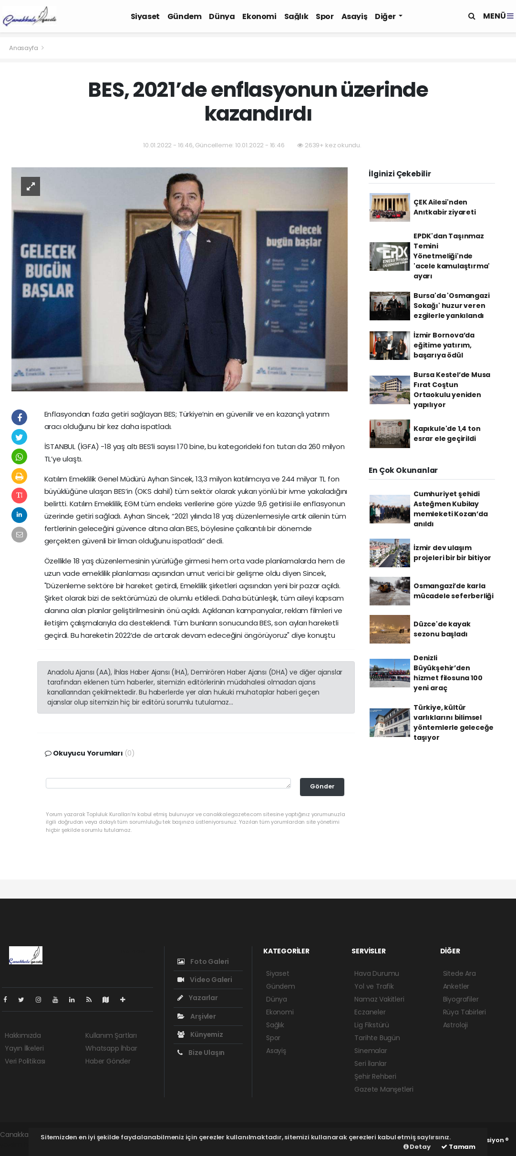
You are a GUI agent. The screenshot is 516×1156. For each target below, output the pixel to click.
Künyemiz (200, 1034)
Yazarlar (197, 998)
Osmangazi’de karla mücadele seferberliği (453, 591)
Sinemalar (370, 1050)
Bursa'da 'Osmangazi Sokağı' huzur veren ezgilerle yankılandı (451, 305)
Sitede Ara (459, 973)
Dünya (222, 16)
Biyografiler (461, 999)
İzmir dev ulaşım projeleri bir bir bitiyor (452, 553)
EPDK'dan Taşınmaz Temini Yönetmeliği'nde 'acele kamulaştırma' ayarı (451, 256)
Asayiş (354, 16)
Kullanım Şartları (111, 1035)
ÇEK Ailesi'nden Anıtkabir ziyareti (444, 207)
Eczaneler (369, 1012)
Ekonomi (259, 16)
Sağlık (296, 16)
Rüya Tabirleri (464, 1012)
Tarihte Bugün (377, 1038)
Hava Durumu (376, 973)
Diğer (386, 16)
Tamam (458, 1146)
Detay (417, 1146)
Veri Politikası (25, 1061)
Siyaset (145, 16)
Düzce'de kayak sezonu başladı (441, 629)
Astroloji (455, 1025)
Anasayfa (24, 47)
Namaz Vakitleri (379, 999)
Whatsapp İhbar (111, 1048)
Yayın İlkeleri (24, 1048)
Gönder (322, 786)
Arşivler (196, 1016)
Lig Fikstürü (371, 1025)
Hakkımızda (23, 1035)
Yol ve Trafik (374, 986)
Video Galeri (204, 979)
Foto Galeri (203, 961)
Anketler (456, 986)
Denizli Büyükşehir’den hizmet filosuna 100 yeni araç (447, 673)
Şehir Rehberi (375, 1076)
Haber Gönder (108, 1061)
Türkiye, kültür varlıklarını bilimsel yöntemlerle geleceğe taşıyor (453, 722)
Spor (324, 16)
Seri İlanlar (370, 1063)
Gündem (184, 16)
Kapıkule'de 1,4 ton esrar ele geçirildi (446, 433)
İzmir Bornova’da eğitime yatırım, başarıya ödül (444, 345)
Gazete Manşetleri (383, 1089)
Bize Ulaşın (201, 1052)
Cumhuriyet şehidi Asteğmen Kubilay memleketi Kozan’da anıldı (450, 509)
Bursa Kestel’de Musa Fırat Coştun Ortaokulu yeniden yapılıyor (451, 389)
